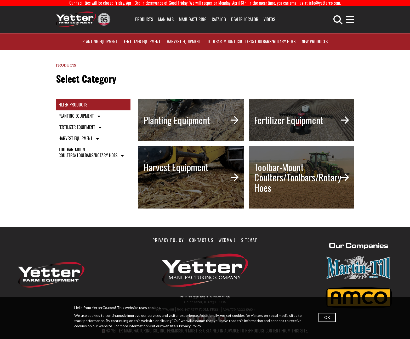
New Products (315, 41)
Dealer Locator (244, 19)
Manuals (166, 19)
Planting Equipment (100, 41)
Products (144, 19)
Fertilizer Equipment (142, 41)
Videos (269, 19)
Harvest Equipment (184, 41)
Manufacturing (193, 19)
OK (327, 317)
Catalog (219, 19)
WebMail (227, 240)
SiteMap (249, 240)
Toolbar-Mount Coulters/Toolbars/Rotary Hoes (251, 41)
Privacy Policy (168, 240)
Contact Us (201, 240)
